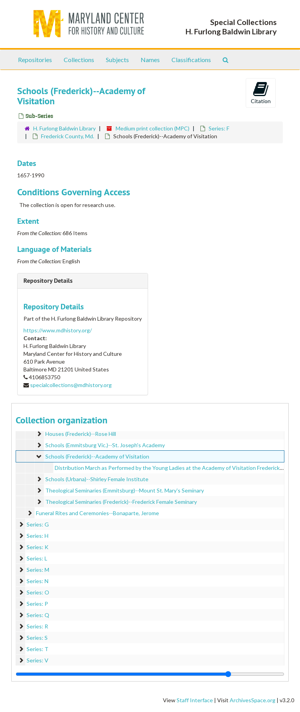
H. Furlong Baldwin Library (64, 128)
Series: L (37, 558)
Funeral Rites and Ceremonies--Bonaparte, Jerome (97, 513)
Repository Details (48, 281)
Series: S (37, 637)
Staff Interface (195, 700)
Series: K (37, 547)
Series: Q (38, 615)
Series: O (38, 592)
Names (150, 59)
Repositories (35, 59)
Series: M (38, 569)
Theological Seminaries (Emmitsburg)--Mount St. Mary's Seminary (124, 490)
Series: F (219, 128)
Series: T (37, 649)
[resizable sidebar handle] (150, 674)
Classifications (191, 59)
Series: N (37, 581)
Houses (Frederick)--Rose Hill (80, 433)
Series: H (37, 535)
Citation (261, 92)
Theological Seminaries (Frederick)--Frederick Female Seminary (121, 501)
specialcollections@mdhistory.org (71, 385)
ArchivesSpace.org (252, 700)
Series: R (37, 626)
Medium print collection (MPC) (152, 128)
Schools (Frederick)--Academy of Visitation (97, 456)
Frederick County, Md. (67, 136)
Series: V (37, 660)
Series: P (37, 603)
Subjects (117, 59)
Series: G (38, 524)
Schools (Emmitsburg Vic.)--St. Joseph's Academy (105, 445)
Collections (79, 59)
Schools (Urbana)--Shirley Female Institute (96, 479)
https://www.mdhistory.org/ (57, 330)
